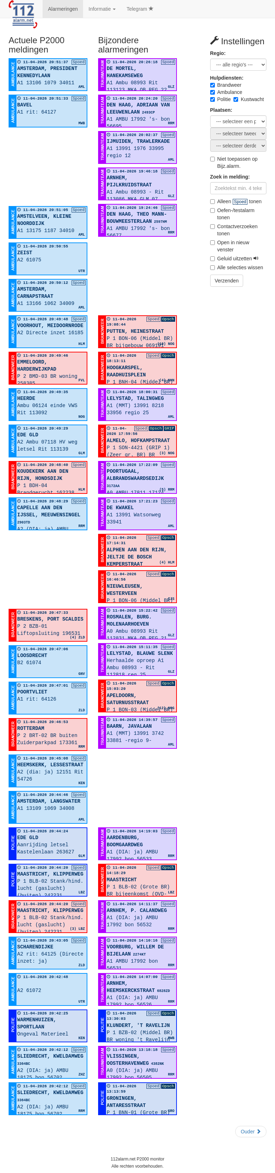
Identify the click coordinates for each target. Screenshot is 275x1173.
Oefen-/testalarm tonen (232, 213)
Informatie (102, 9)
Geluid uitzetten (234, 258)
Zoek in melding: (230, 177)
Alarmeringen (63, 9)
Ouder (251, 1131)
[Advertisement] (48, 166)
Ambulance (226, 92)
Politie (220, 99)
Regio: (218, 53)
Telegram (139, 9)
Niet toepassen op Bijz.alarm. (234, 162)
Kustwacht (248, 99)
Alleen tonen (236, 201)
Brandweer (226, 85)
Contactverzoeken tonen (234, 230)
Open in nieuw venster (230, 246)
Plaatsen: (221, 110)
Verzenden (227, 281)
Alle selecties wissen (236, 267)
